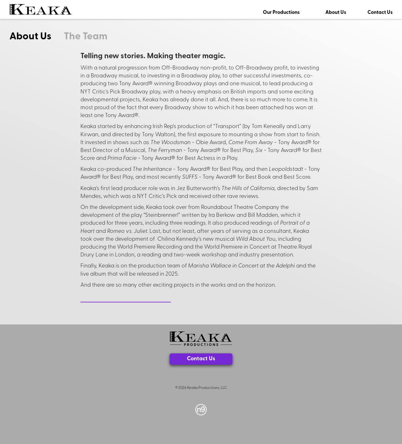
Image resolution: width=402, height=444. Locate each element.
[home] (40, 9)
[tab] (36, 35)
